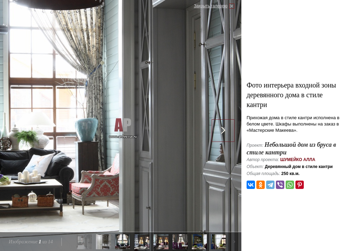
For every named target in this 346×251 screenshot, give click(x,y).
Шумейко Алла (297, 159)
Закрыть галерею (210, 5)
